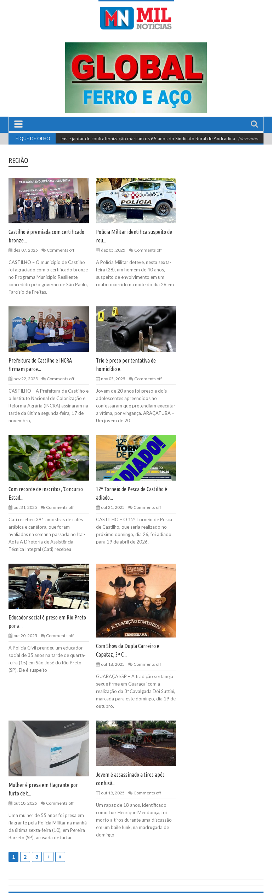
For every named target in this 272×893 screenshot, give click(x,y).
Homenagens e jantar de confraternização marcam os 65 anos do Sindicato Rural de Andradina (140, 138)
